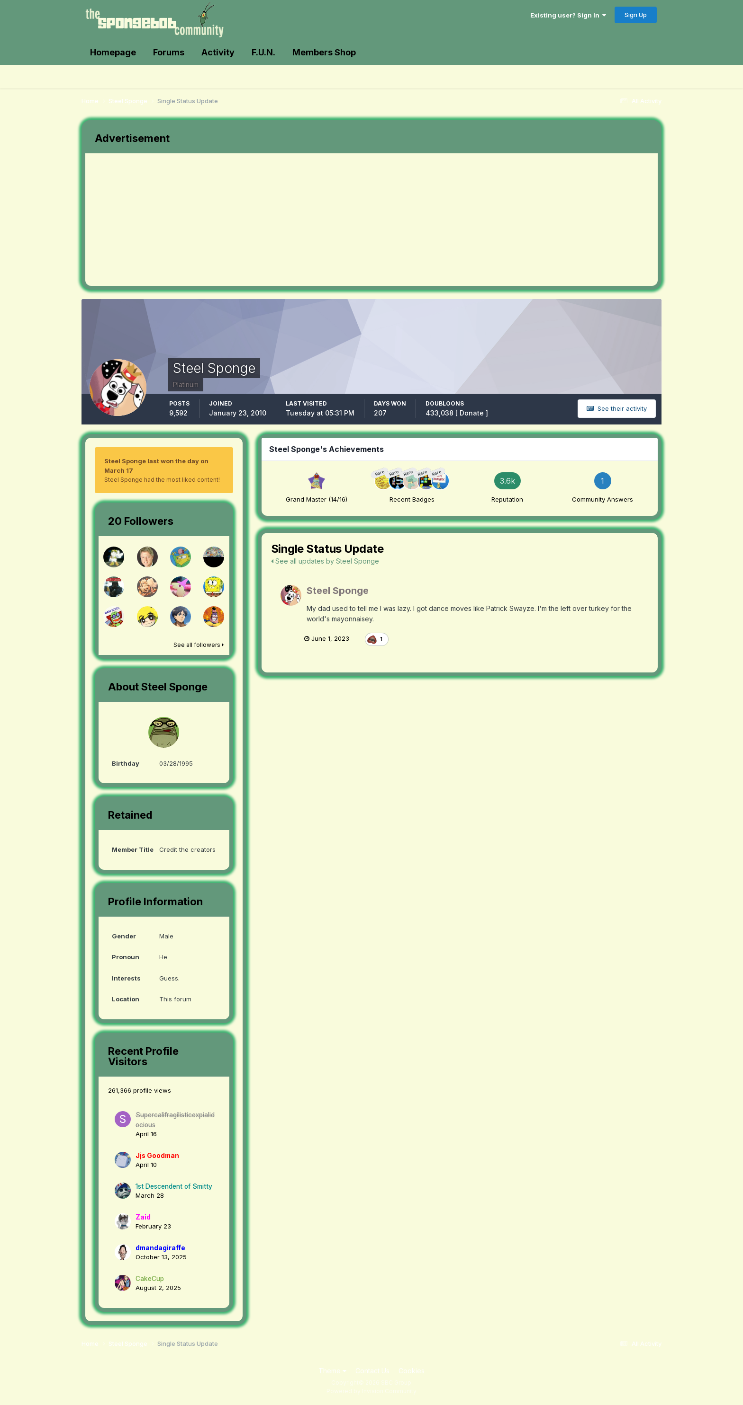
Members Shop (324, 52)
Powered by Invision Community (371, 1391)
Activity (218, 52)
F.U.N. (263, 52)
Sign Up (636, 14)
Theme (332, 1371)
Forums (168, 52)
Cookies (412, 1371)
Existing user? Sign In (568, 15)
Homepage (113, 52)
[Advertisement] (257, 219)
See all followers (198, 644)
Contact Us (372, 1371)
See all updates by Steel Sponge (325, 561)
